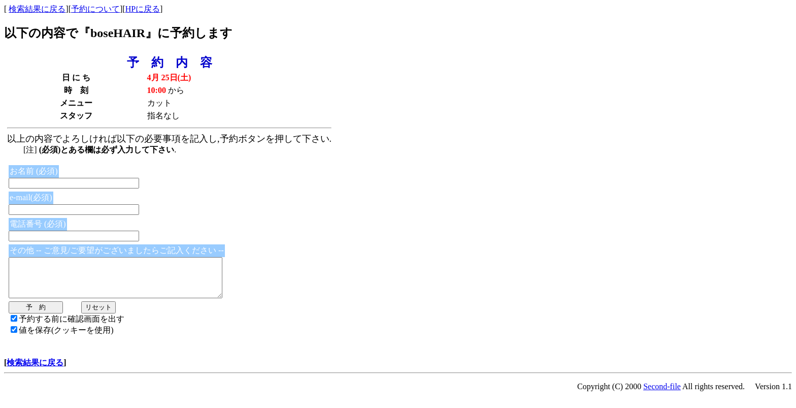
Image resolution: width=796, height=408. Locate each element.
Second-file (662, 394)
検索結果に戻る (37, 9)
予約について (95, 9)
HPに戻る (142, 9)
